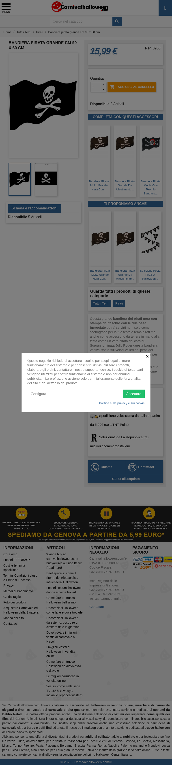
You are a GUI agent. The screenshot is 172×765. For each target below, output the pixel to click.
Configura (38, 394)
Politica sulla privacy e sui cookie (122, 403)
